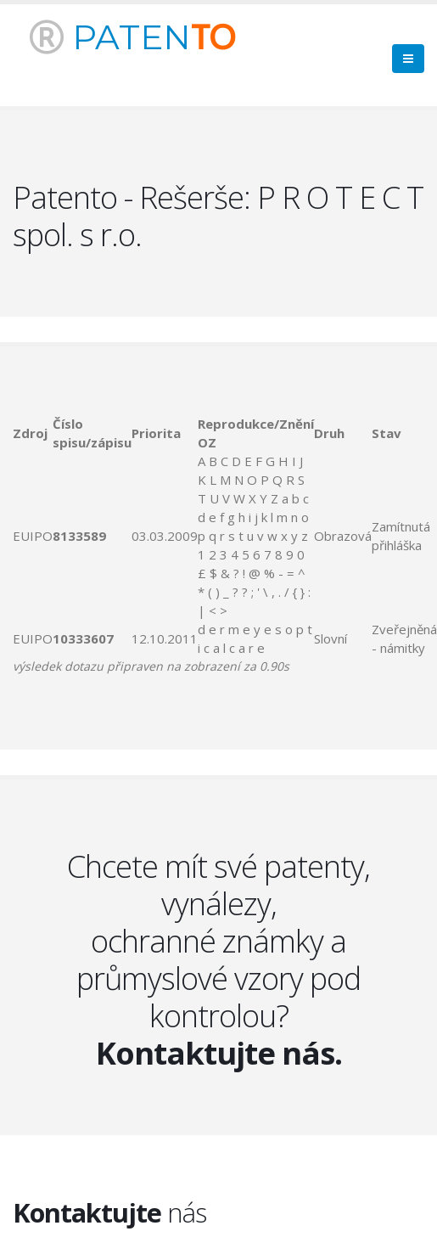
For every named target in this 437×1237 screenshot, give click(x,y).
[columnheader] (33, 433)
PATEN (132, 37)
